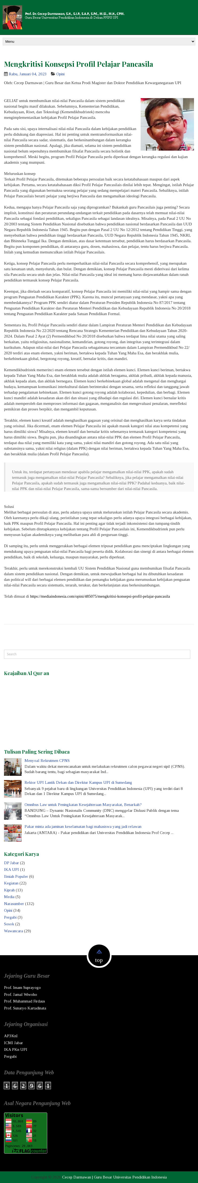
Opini (60, 74)
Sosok (9, 924)
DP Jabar (11, 863)
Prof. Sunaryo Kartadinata (25, 1008)
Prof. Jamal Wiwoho (20, 994)
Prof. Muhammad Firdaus (24, 1001)
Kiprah (9, 890)
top (99, 960)
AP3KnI (11, 1036)
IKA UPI (11, 869)
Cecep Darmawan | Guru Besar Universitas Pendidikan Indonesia (114, 1177)
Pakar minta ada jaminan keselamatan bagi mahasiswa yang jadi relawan (83, 826)
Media (9, 897)
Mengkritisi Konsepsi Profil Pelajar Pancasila (78, 64)
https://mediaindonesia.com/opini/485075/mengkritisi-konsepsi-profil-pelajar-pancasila (100, 596)
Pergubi (10, 917)
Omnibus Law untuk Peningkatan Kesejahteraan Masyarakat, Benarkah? (83, 804)
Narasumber (14, 904)
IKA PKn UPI (15, 1049)
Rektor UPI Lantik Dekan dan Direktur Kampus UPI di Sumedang (78, 782)
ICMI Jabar (13, 1043)
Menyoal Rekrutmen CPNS (47, 760)
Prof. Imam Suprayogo (22, 987)
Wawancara (13, 931)
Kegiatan (11, 883)
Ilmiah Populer (16, 876)
